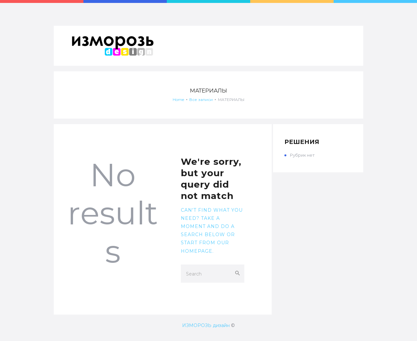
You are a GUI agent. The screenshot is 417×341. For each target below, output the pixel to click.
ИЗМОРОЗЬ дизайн (206, 325)
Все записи (201, 99)
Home (178, 99)
